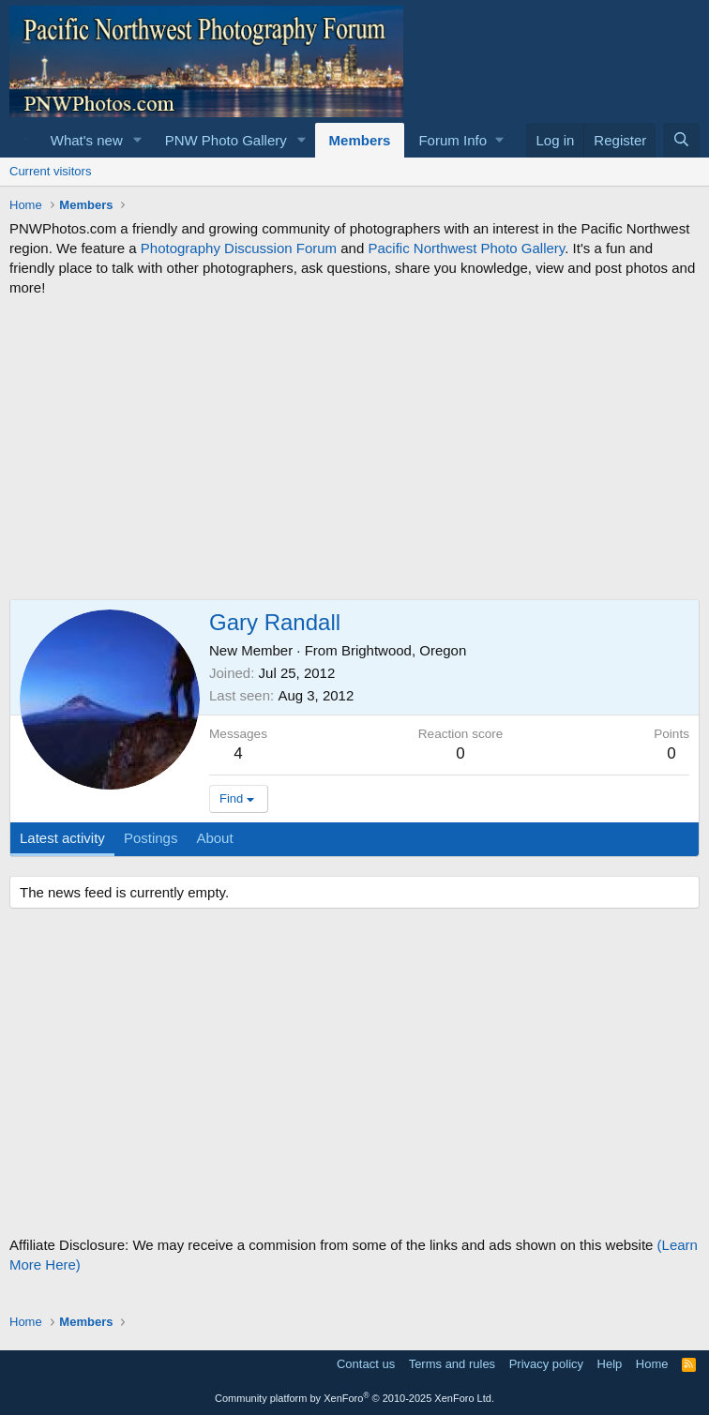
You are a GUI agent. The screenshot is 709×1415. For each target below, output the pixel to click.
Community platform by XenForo (354, 1398)
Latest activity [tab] (62, 838)
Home (652, 1364)
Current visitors (50, 171)
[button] (138, 140)
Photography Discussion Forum (239, 248)
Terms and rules (452, 1364)
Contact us (366, 1364)
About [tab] (214, 838)
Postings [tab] (151, 838)
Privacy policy (546, 1364)
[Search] (681, 140)
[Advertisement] (354, 448)
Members (360, 140)
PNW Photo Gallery (226, 140)
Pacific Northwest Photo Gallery (466, 248)
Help (610, 1364)
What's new (87, 140)
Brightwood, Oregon (403, 650)
